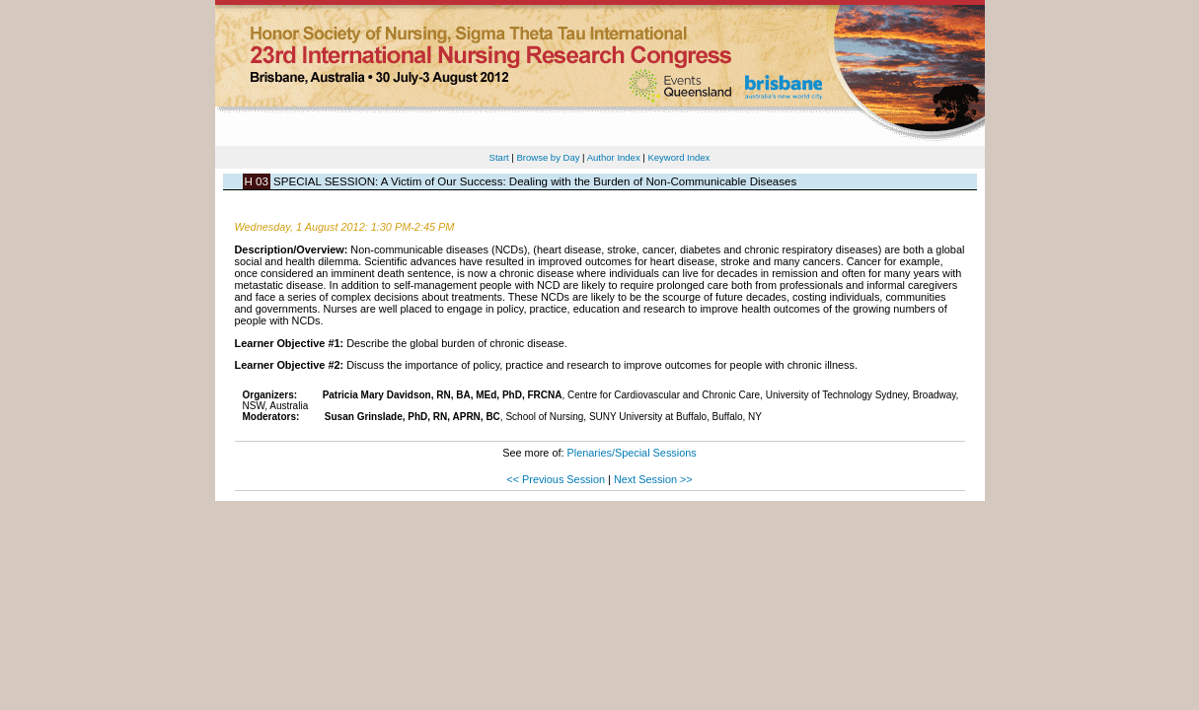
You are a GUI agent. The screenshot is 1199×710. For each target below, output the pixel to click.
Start (499, 157)
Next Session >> (653, 479)
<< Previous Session (555, 479)
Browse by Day (547, 157)
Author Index (613, 157)
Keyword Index (678, 157)
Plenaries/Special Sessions (632, 453)
